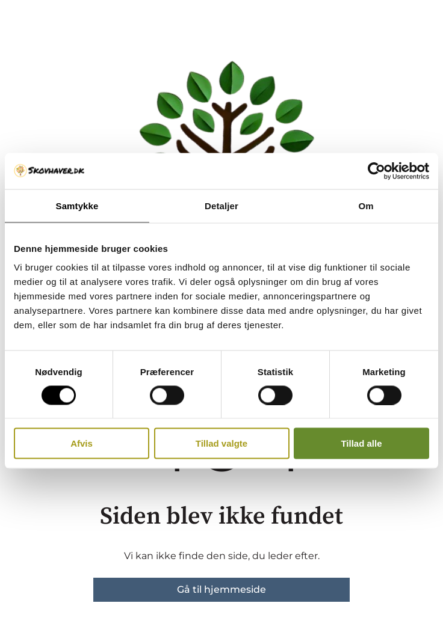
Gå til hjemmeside (221, 589)
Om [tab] (365, 205)
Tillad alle (361, 443)
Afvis (81, 443)
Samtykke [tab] (77, 205)
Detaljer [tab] (221, 205)
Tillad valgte (221, 443)
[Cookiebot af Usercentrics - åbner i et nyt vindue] (376, 171)
